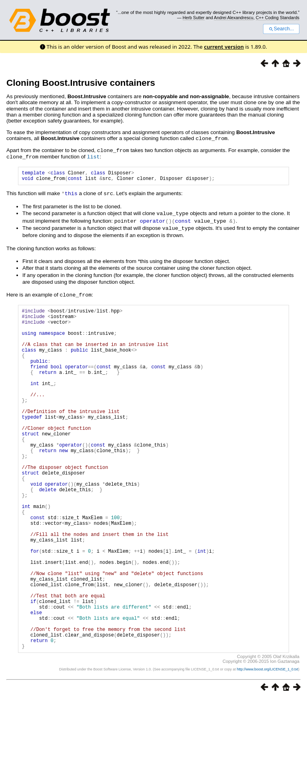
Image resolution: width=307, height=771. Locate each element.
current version (224, 46)
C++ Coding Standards (277, 17)
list (93, 155)
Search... (281, 29)
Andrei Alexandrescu (233, 17)
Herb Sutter (194, 17)
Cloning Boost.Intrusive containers (80, 83)
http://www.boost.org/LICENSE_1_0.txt (267, 741)
